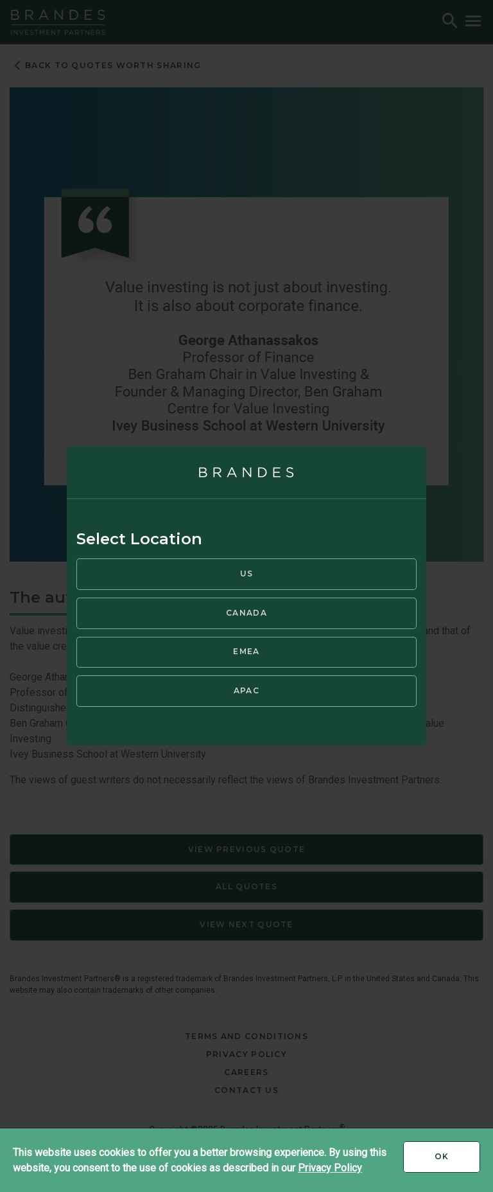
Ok (457, 1161)
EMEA (246, 651)
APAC (246, 690)
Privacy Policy (330, 1168)
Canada (246, 613)
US (247, 573)
